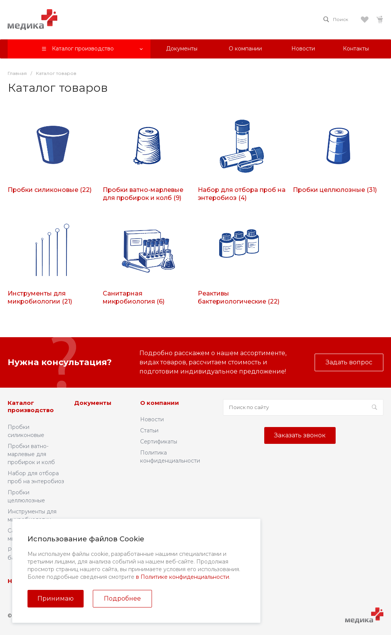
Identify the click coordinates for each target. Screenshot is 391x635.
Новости (152, 419)
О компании (159, 402)
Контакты (123, 581)
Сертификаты (158, 441)
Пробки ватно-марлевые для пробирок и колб (31, 454)
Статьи (149, 430)
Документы (92, 402)
